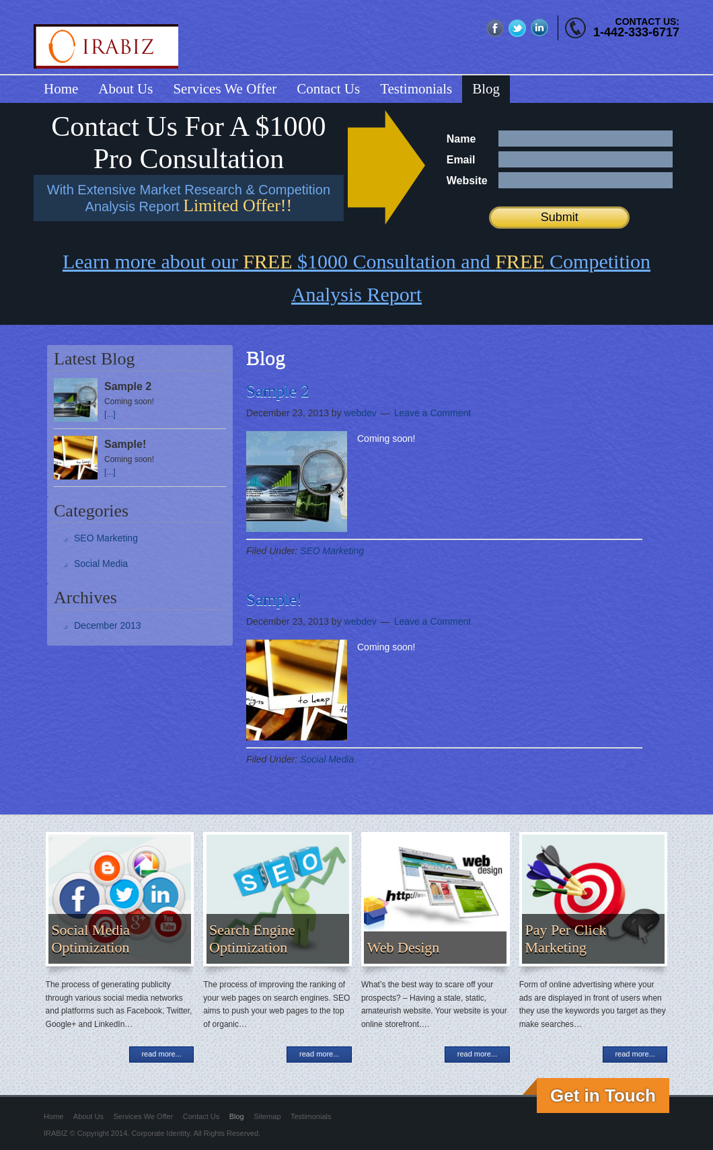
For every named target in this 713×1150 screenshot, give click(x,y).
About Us (88, 1116)
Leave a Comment (432, 413)
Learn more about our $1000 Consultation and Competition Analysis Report (356, 277)
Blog (236, 1116)
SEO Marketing (332, 550)
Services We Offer (144, 1116)
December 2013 (107, 625)
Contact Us (201, 1116)
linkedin (540, 28)
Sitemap (267, 1116)
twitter (517, 28)
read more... (161, 1054)
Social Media (327, 759)
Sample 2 (277, 391)
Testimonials (311, 1116)
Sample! (274, 599)
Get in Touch (603, 1095)
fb (495, 28)
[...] (110, 414)
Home (53, 1116)
